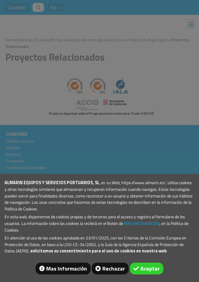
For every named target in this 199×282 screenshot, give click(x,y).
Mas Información (66, 268)
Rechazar (113, 268)
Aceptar (150, 268)
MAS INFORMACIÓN (141, 223)
